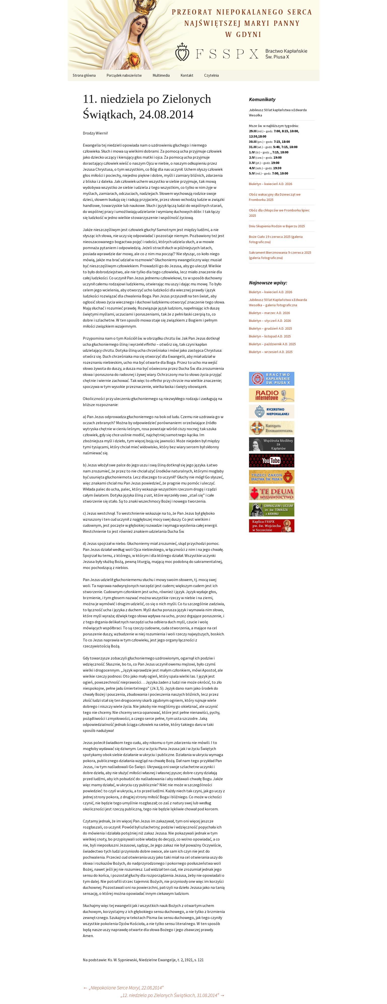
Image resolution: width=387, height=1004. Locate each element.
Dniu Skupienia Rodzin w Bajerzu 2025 (277, 226)
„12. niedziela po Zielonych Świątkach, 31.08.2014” (173, 995)
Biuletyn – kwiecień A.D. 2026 (270, 184)
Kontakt (187, 75)
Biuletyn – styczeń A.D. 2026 (270, 320)
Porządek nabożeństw (124, 75)
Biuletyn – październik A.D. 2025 (272, 344)
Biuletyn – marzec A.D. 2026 (269, 313)
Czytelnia (211, 75)
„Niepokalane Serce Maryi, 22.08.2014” (123, 987)
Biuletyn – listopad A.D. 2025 (270, 336)
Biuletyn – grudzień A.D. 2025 (270, 328)
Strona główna (84, 75)
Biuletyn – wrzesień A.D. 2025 (271, 352)
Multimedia (161, 75)
